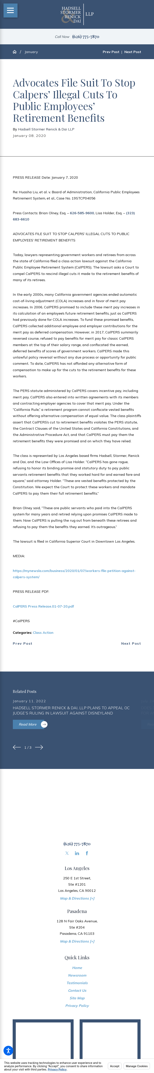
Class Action (43, 632)
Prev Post (23, 643)
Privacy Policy (77, 1005)
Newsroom (77, 975)
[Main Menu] (11, 10)
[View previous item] (17, 747)
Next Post (131, 643)
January (31, 52)
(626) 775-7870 (85, 36)
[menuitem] (77, 968)
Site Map (77, 998)
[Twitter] (67, 853)
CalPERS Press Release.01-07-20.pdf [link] (43, 606)
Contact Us (77, 990)
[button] (8, 1051)
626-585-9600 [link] (82, 213)
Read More (31, 724)
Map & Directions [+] (77, 898)
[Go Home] (16, 51)
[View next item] (39, 747)
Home (77, 967)
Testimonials (77, 983)
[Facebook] (87, 853)
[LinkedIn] (77, 853)
